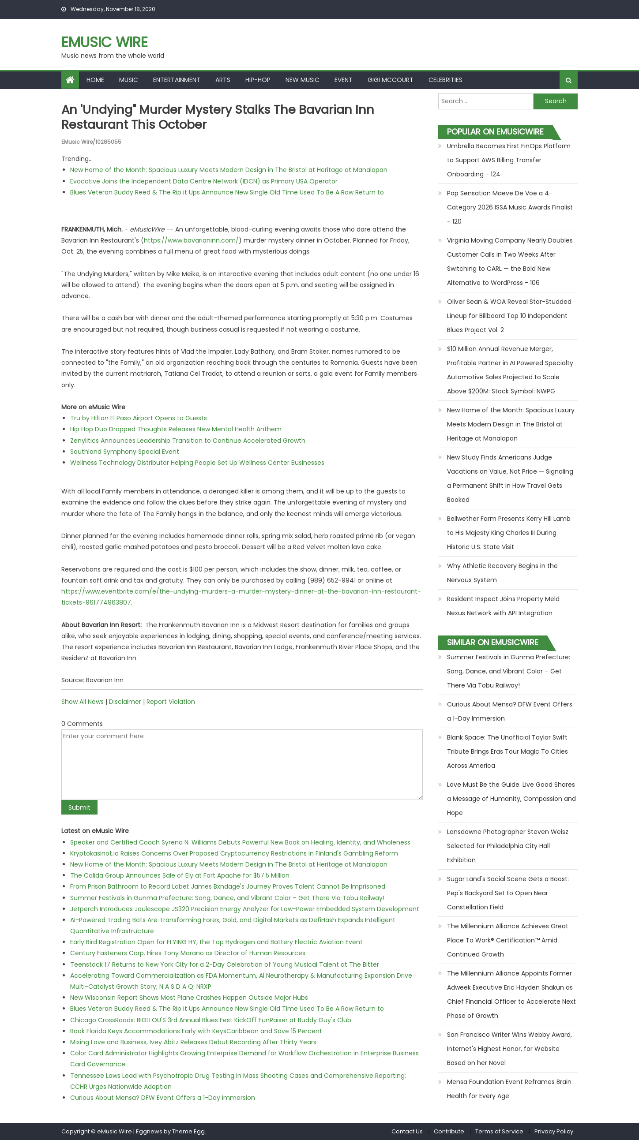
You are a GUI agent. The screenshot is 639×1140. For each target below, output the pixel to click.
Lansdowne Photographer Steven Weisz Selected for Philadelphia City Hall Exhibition (507, 845)
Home (95, 79)
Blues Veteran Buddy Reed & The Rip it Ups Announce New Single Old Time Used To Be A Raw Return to (227, 191)
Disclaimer (125, 701)
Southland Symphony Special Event (124, 451)
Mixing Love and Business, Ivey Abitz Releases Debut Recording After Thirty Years (193, 1041)
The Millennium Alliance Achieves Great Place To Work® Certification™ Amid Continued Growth (507, 940)
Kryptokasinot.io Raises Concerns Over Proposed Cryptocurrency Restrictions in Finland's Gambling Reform (234, 852)
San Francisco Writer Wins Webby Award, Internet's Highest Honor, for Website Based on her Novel (509, 1048)
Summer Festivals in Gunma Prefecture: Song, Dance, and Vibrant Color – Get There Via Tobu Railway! (227, 897)
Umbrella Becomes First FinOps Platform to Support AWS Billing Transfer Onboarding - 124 (509, 160)
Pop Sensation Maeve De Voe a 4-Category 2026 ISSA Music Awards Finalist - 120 (510, 207)
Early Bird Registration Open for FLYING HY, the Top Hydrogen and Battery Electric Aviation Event (216, 942)
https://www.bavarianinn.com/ (191, 240)
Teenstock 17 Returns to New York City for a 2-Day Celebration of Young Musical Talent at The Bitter (224, 964)
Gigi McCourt (390, 79)
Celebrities (445, 79)
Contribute (449, 1131)
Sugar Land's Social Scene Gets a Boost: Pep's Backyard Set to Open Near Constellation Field (508, 893)
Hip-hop (258, 79)
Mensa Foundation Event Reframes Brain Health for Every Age (509, 1088)
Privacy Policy (553, 1131)
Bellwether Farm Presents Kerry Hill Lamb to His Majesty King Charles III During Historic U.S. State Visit (509, 532)
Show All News (82, 701)
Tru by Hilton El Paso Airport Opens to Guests (138, 418)
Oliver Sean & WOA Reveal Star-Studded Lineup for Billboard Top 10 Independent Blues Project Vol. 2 (509, 315)
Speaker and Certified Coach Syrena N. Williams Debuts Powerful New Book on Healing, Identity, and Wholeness (240, 841)
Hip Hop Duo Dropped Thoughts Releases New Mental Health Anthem (176, 429)
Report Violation (171, 701)
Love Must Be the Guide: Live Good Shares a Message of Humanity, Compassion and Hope (511, 798)
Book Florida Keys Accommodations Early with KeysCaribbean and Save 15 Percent (196, 1030)
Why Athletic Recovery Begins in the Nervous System (502, 572)
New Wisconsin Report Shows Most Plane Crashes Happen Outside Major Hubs (189, 997)
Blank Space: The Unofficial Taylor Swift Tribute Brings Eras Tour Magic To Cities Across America (507, 751)
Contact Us (407, 1131)
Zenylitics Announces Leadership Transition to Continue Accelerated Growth (187, 440)
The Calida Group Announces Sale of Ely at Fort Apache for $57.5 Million (179, 875)
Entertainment (176, 79)
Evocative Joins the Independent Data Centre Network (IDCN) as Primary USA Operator (204, 180)
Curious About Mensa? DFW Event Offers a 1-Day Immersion (162, 1097)
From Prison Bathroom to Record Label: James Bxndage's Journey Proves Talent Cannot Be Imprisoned (227, 886)
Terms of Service (499, 1131)
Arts (222, 79)
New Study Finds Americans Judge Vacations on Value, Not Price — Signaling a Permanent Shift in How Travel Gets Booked (510, 478)
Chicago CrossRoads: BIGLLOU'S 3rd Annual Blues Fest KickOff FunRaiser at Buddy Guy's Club (210, 1019)
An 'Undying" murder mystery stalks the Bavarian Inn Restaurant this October (220, 117)
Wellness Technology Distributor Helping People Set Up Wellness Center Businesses (197, 462)
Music (128, 79)
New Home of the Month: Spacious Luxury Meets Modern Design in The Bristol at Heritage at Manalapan (228, 169)
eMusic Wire (104, 42)
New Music (303, 79)
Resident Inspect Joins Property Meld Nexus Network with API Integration (503, 605)
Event (344, 79)
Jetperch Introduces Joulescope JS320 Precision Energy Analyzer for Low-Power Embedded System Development (244, 908)
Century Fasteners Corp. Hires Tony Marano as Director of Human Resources (187, 953)
